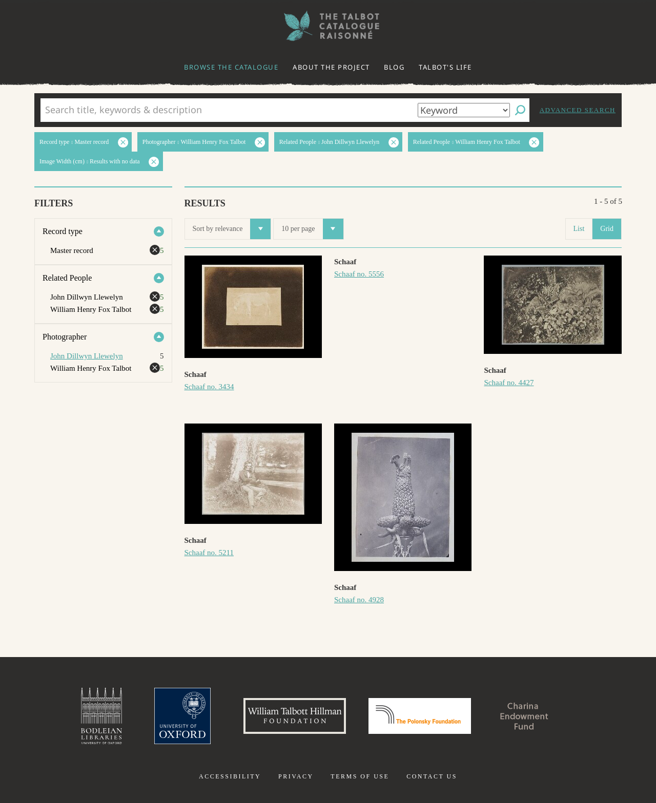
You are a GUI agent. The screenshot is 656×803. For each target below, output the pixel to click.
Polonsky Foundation (419, 716)
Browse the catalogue (231, 67)
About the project (331, 67)
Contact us (431, 776)
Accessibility (230, 776)
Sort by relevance (232, 229)
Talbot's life (445, 67)
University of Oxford (182, 716)
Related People (67, 277)
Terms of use (360, 776)
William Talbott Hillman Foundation (294, 716)
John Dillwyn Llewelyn (86, 356)
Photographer (65, 336)
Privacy (296, 776)
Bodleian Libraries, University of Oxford (101, 716)
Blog (394, 67)
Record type (63, 231)
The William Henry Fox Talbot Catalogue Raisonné (328, 25)
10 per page (312, 229)
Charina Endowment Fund (524, 716)
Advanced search (578, 110)
